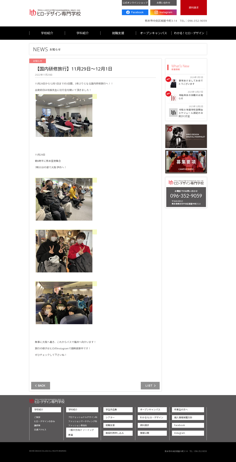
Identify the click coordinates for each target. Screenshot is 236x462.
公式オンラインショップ (135, 2)
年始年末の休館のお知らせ (191, 97)
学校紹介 (47, 33)
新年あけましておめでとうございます (191, 82)
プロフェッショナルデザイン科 (82, 417)
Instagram (163, 12)
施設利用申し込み (115, 433)
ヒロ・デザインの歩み (44, 421)
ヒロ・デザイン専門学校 (55, 12)
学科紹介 (83, 33)
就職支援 (118, 33)
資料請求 (194, 7)
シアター (110, 417)
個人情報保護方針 (183, 417)
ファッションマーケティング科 (82, 421)
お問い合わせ (163, 2)
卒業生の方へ (181, 409)
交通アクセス (40, 429)
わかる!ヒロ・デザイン (151, 417)
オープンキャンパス (153, 33)
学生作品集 (111, 409)
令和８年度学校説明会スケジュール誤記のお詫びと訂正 (191, 113)
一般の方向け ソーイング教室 (81, 432)
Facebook (135, 12)
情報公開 (144, 433)
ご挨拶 (37, 417)
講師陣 (37, 425)
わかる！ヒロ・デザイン (189, 33)
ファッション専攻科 (77, 425)
